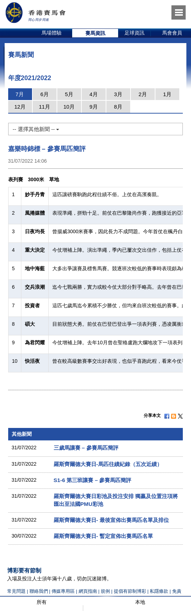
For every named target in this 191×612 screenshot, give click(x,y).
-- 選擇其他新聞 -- (36, 129)
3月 (118, 94)
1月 (167, 94)
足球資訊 (134, 33)
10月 (69, 107)
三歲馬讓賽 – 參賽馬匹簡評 (86, 448)
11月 (44, 107)
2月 (142, 94)
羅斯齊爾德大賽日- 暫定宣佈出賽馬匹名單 (103, 536)
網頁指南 (88, 591)
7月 (19, 94)
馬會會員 (172, 33)
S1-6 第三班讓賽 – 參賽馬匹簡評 (93, 480)
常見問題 (16, 591)
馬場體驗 (52, 33)
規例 (106, 591)
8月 (118, 107)
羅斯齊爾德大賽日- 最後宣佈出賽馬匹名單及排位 (111, 520)
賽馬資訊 (95, 33)
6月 (44, 94)
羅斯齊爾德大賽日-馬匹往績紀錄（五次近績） (108, 464)
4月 (93, 94)
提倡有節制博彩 (130, 591)
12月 (20, 107)
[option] (51, 33)
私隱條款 (159, 591)
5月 (69, 94)
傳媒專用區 (63, 591)
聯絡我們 (39, 591)
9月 (93, 107)
